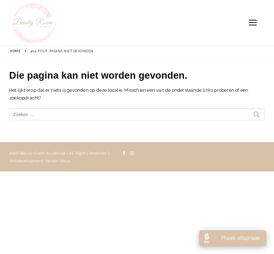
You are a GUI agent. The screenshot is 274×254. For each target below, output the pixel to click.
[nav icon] (253, 23)
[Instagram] (132, 153)
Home (15, 51)
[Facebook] (124, 153)
